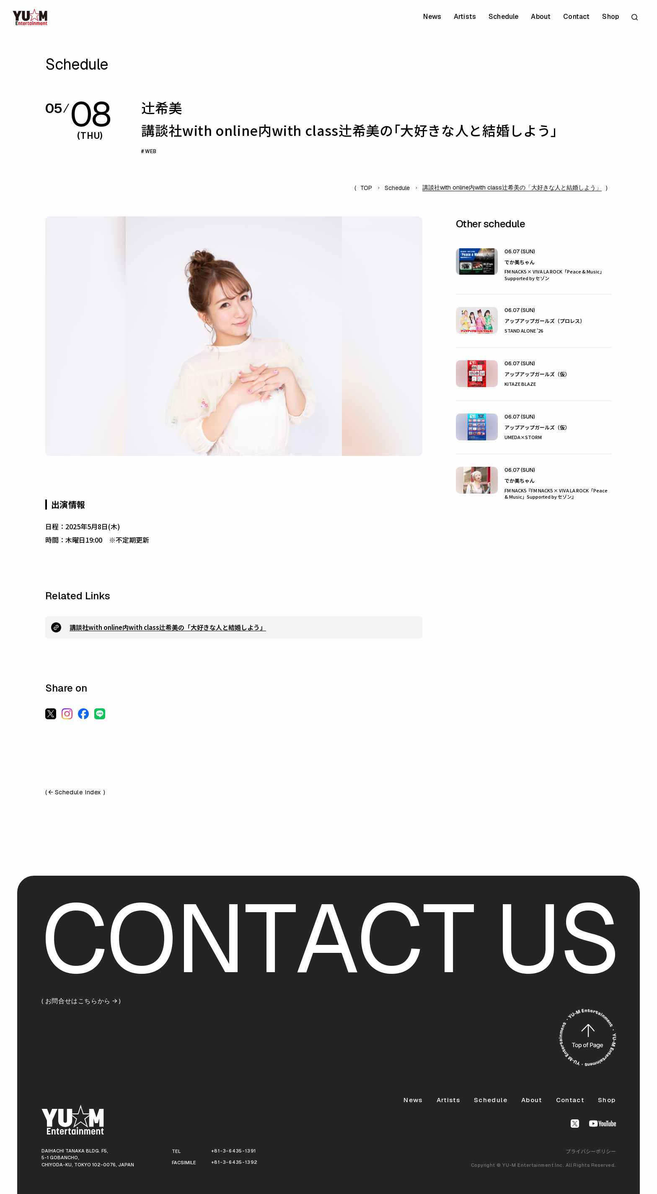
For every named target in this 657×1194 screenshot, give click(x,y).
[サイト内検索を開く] (635, 17)
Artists (465, 16)
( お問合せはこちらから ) (81, 1001)
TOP (366, 188)
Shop (610, 16)
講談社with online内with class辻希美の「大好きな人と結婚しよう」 (168, 627)
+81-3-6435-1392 (234, 1162)
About (541, 16)
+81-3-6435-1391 (233, 1151)
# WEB (148, 151)
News (432, 16)
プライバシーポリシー (591, 1151)
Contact (576, 16)
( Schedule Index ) (75, 792)
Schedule (503, 16)
